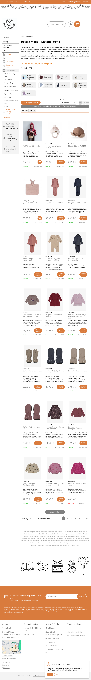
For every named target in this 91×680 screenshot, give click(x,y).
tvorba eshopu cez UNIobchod (42, 676)
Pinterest (6, 668)
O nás (63, 2)
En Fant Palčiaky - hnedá (77, 371)
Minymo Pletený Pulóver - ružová (77, 484)
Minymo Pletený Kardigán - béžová (29, 484)
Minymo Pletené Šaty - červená (54, 315)
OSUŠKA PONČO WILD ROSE (31, 203)
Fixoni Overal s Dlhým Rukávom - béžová (54, 259)
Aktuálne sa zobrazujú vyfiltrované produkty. (61, 106)
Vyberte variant (61, 162)
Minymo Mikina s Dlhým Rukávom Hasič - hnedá (32, 315)
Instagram (6, 665)
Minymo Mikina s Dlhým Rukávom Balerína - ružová (77, 316)
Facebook (6, 662)
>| (87, 518)
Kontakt (85, 2)
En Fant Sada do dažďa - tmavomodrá (77, 259)
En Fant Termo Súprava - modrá (77, 203)
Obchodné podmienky (74, 2)
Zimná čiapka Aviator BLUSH (54, 147)
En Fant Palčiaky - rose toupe (31, 428)
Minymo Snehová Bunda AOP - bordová (55, 428)
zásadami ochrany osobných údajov (65, 607)
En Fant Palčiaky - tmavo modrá (55, 372)
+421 (3, 656)
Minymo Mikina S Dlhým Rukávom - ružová (55, 484)
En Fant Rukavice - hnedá (32, 371)
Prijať (50, 674)
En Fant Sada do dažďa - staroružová (32, 259)
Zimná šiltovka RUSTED (77, 146)
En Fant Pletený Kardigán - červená (75, 428)
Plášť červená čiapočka (31, 146)
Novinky (5, 42)
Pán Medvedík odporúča (7, 46)
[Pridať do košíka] (40, 162)
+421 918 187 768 (28, 2)
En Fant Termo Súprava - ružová (55, 203)
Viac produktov (55, 512)
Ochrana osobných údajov (76, 635)
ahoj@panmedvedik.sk (12, 2)
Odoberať (82, 596)
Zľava (4, 51)
